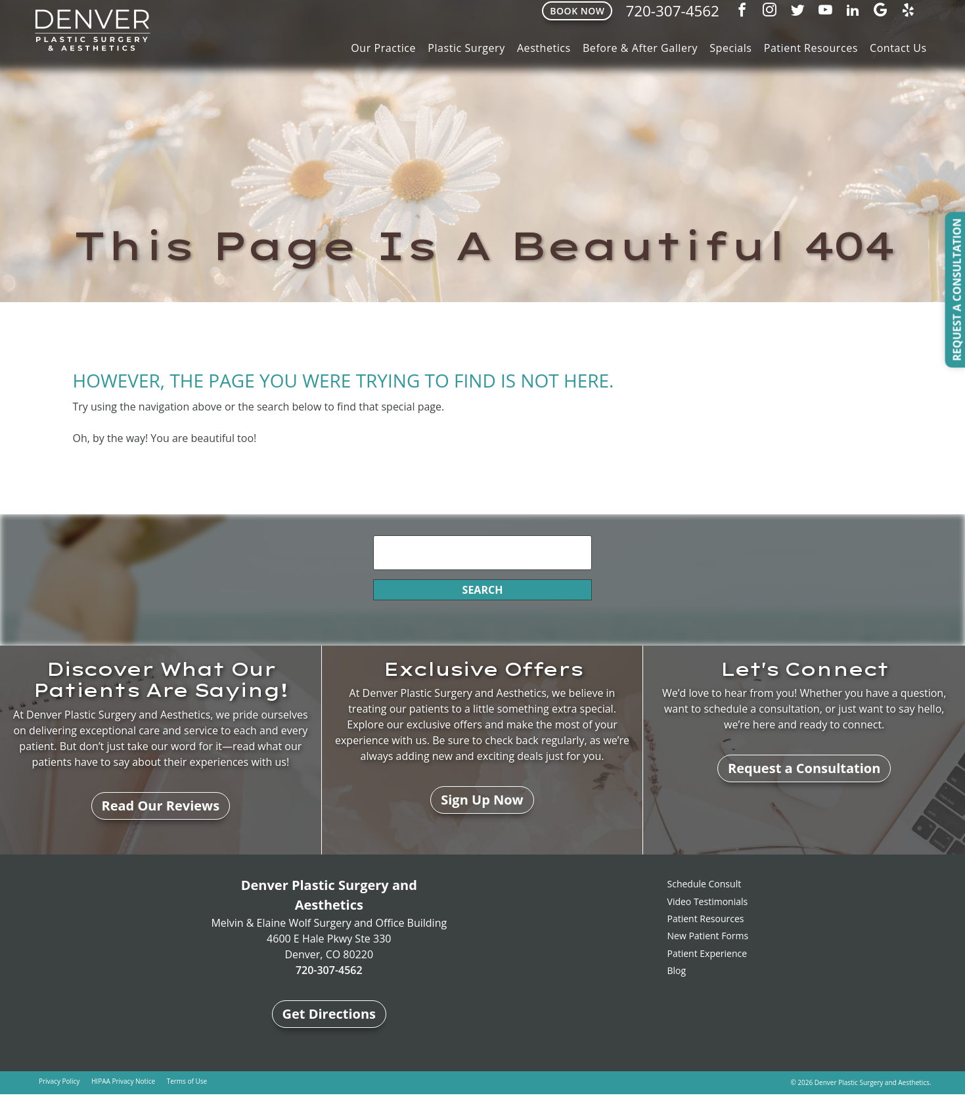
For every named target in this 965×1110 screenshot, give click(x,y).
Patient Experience (707, 953)
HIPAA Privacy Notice (123, 1081)
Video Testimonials (707, 901)
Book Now (577, 11)
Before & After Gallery (640, 48)
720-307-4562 (672, 11)
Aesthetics (544, 48)
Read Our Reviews (161, 805)
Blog (676, 970)
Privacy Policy (59, 1081)
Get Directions (329, 1014)
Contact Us (898, 48)
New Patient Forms (708, 935)
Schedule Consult (704, 883)
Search (482, 590)
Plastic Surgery (466, 48)
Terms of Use (187, 1081)
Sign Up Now (482, 800)
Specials (730, 48)
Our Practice (383, 48)
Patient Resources (811, 48)
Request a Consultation (804, 768)
